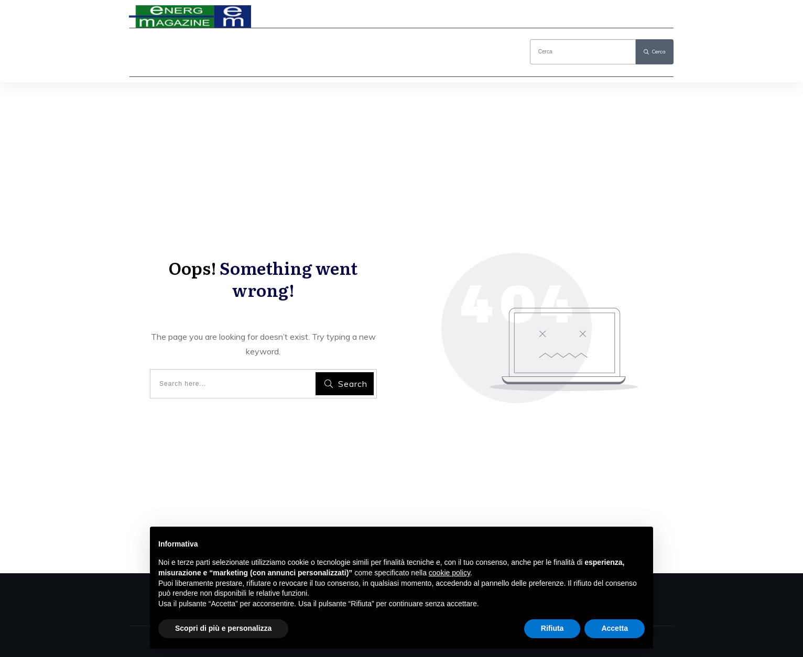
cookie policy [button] (449, 573)
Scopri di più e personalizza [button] (223, 628)
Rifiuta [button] (552, 628)
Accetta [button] (614, 628)
